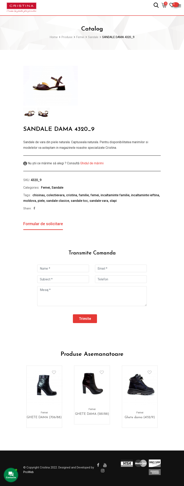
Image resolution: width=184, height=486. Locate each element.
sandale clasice (57, 201)
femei (94, 195)
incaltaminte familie (115, 195)
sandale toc (79, 201)
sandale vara (98, 201)
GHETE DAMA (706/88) (44, 417)
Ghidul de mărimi (91, 163)
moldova (29, 201)
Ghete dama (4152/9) (140, 417)
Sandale (57, 187)
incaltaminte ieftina (145, 195)
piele (41, 201)
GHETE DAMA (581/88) (92, 414)
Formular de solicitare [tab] (43, 223)
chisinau (38, 195)
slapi (113, 201)
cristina (71, 195)
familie (84, 195)
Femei (45, 187)
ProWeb (28, 472)
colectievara (55, 195)
